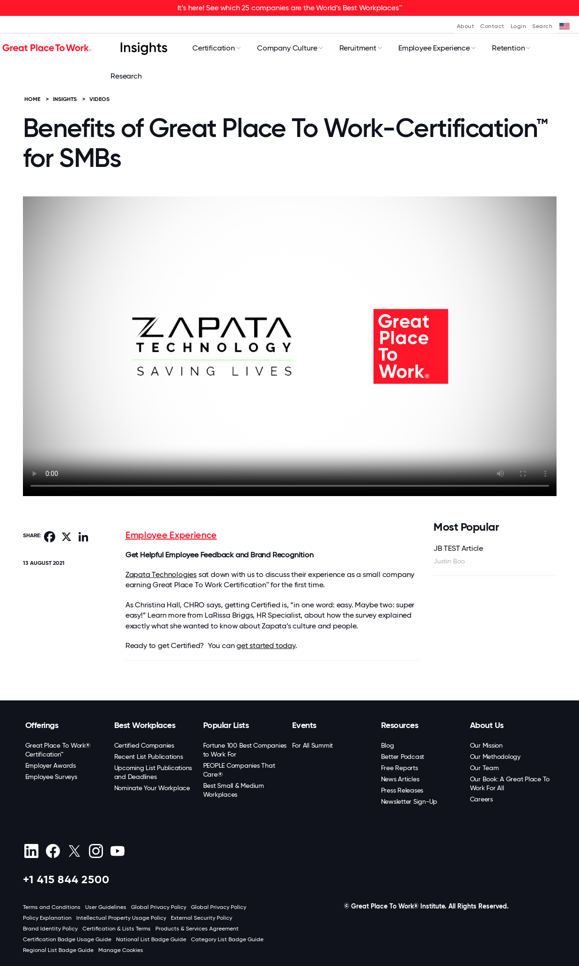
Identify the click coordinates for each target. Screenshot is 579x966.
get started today (265, 645)
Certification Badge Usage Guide (67, 939)
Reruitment (357, 47)
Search (542, 26)
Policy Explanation (47, 918)
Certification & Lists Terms (116, 928)
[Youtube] (117, 851)
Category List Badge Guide (227, 939)
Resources (399, 725)
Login (519, 26)
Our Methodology (495, 756)
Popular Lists (226, 725)
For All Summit (312, 745)
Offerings (42, 725)
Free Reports (399, 767)
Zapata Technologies (161, 574)
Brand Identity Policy (50, 928)
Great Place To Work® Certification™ (57, 750)
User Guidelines (105, 907)
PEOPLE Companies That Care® (239, 770)
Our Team (484, 767)
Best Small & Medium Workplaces (233, 790)
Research (126, 76)
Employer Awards (50, 765)
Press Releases (402, 790)
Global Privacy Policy (158, 907)
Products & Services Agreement (197, 928)
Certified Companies (144, 745)
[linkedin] (31, 851)
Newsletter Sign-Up (409, 801)
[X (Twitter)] (74, 851)
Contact (492, 26)
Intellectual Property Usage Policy (121, 918)
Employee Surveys (51, 776)
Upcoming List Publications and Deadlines (153, 772)
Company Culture (287, 47)
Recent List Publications (148, 756)
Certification (213, 47)
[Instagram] (96, 851)
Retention (508, 47)
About (466, 26)
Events (304, 725)
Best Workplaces (145, 725)
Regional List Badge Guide (58, 950)
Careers (481, 799)
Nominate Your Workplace (152, 788)
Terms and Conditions (52, 907)
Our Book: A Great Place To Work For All (510, 783)
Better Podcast (403, 756)
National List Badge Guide (151, 939)
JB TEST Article (458, 548)
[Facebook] (53, 851)
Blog (387, 745)
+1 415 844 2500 (66, 879)
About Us (487, 725)
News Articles (400, 779)
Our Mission (486, 745)
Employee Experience (434, 47)
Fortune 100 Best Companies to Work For (245, 750)
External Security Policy (201, 918)
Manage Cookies (120, 950)
